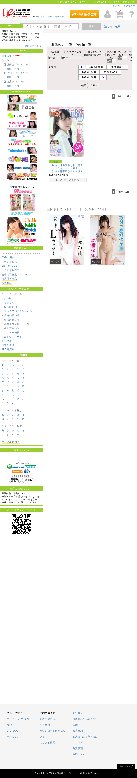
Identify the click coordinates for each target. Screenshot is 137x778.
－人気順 (7, 298)
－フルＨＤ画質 (11, 332)
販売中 (16, 261)
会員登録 (45, 725)
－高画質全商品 (11, 328)
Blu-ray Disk (9, 266)
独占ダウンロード (12, 336)
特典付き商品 (9, 278)
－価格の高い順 (11, 319)
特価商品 (7, 283)
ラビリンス (13, 736)
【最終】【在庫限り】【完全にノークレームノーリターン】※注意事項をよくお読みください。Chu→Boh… (66, 170)
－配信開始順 (9, 307)
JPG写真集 (8, 349)
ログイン (117, 6)
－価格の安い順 (11, 315)
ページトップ (126, 766)
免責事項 (78, 748)
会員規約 (78, 730)
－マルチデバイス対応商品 (17, 311)
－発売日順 (8, 302)
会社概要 (78, 713)
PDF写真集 (8, 345)
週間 (9, 68)
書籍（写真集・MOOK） (16, 274)
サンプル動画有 (11, 441)
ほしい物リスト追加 (67, 179)
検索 (91, 26)
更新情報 (7, 56)
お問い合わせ (80, 754)
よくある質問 (47, 742)
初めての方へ (130, 6)
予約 (6, 261)
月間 (17, 68)
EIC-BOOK (13, 730)
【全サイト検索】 (112, 26)
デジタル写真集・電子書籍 (50, 16)
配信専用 (7, 341)
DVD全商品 (8, 257)
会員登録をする (33, 45)
